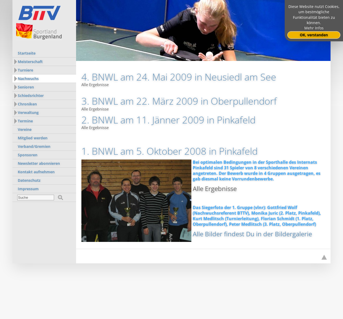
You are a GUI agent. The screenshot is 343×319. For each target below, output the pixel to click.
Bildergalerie (293, 233)
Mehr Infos (314, 28)
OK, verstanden (314, 35)
